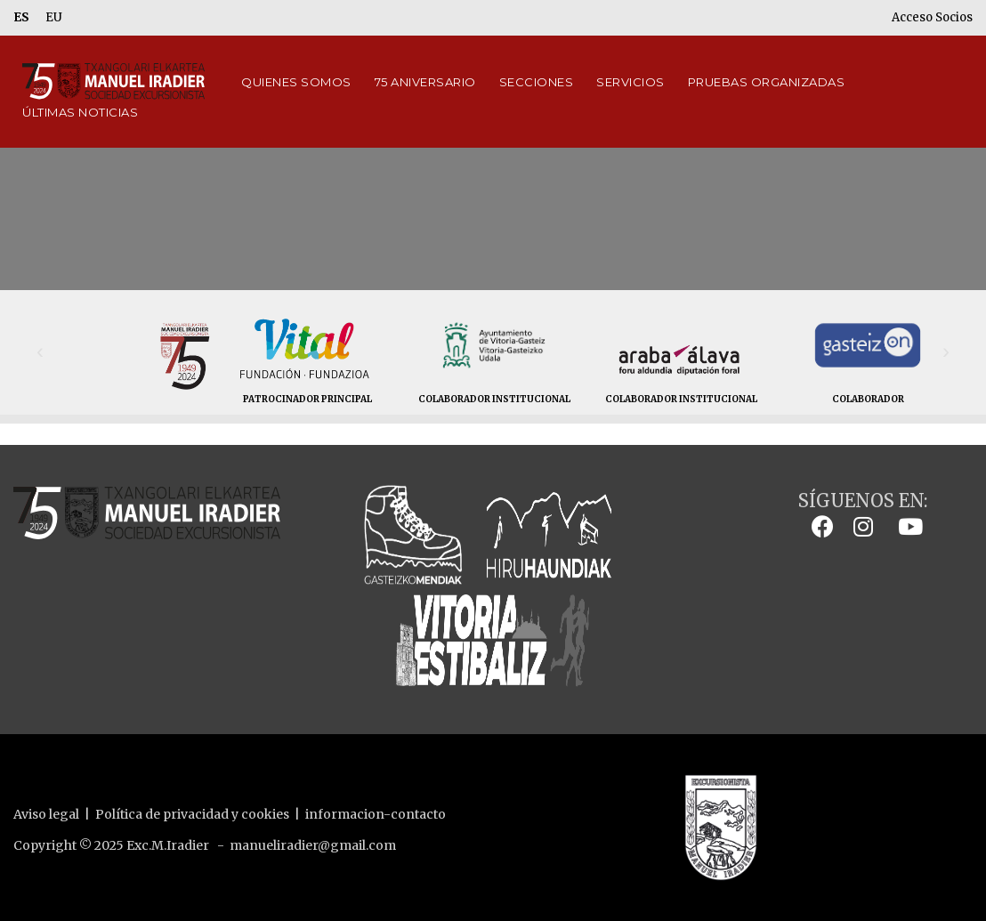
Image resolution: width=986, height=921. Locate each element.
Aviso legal (46, 814)
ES (21, 17)
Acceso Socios (932, 17)
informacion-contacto (375, 814)
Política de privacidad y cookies (192, 814)
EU (53, 17)
